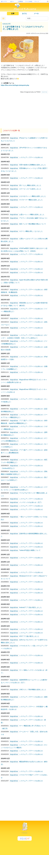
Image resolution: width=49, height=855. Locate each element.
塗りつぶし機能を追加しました (30, 185)
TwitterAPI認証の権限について (29, 550)
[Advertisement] (24, 110)
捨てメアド (4, 1)
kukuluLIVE (7, 24)
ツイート (44, 92)
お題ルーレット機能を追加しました (31, 214)
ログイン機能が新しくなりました (31, 231)
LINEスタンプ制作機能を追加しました (32, 689)
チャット (37, 1)
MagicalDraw (14, 138)
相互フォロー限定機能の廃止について (32, 224)
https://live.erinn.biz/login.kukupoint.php (15, 85)
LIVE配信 (20, 1)
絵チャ (12, 1)
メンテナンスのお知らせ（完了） (31, 502)
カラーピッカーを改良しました (30, 189)
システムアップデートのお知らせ (31, 157)
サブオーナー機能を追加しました (31, 200)
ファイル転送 (28, 1)
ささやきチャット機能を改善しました (32, 196)
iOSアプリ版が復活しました (29, 636)
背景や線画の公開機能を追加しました (32, 165)
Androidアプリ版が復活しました (30, 607)
